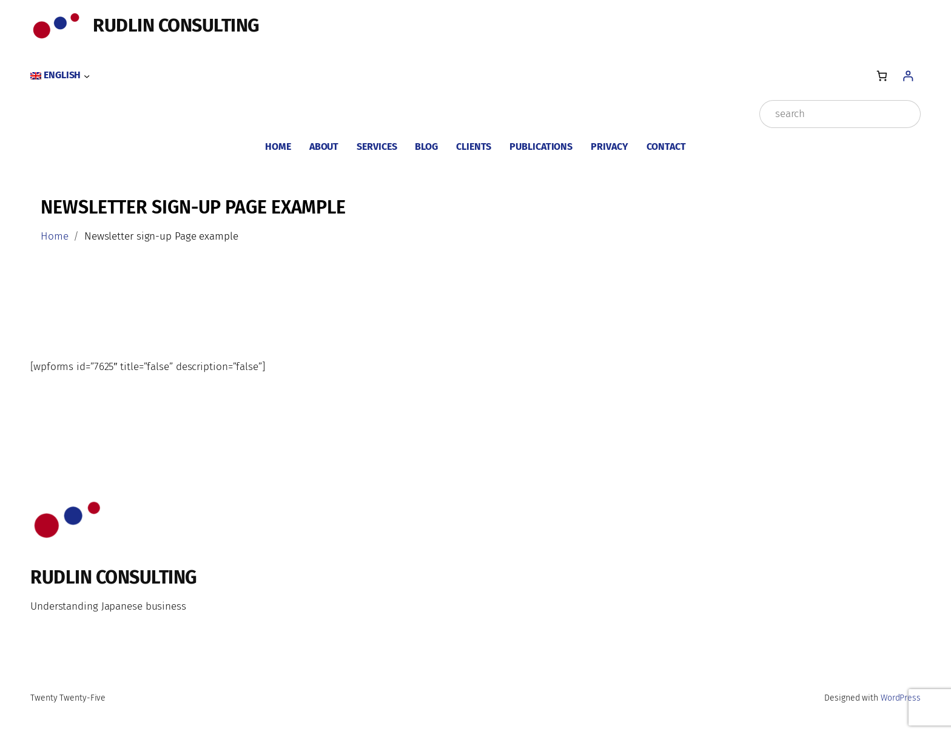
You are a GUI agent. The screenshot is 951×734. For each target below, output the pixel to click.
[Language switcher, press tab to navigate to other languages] (60, 76)
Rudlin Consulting (176, 25)
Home (55, 236)
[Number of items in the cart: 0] (882, 75)
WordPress (901, 698)
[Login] (908, 75)
